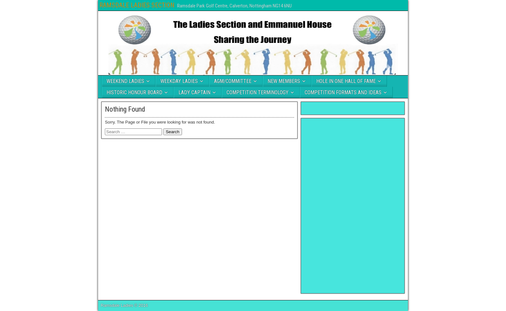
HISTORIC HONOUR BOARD (134, 92)
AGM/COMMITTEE (232, 81)
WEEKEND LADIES (125, 81)
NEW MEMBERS (284, 81)
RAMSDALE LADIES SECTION (137, 5)
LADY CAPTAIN (194, 92)
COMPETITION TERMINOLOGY (257, 92)
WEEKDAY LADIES (179, 81)
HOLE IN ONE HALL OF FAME (346, 81)
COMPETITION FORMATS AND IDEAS (343, 92)
